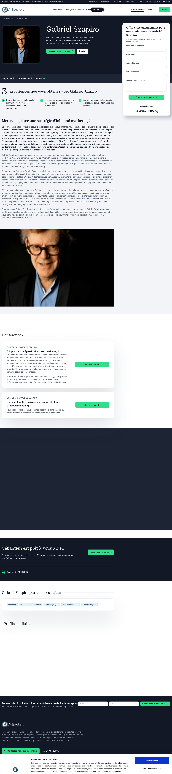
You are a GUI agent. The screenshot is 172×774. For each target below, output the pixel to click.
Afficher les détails (132, 769)
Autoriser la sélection (152, 751)
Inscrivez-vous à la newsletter (99, 2)
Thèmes (151, 9)
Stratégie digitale (89, 604)
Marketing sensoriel (70, 604)
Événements (117, 2)
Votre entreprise (132, 72)
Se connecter (129, 2)
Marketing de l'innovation (30, 604)
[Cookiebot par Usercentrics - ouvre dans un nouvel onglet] (15, 769)
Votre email (131, 54)
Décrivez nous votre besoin (137, 80)
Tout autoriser (152, 743)
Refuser (152, 758)
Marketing (12, 604)
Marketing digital (52, 604)
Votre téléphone (132, 63)
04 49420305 (165, 2)
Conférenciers (137, 9)
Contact (164, 9)
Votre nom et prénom (135, 46)
